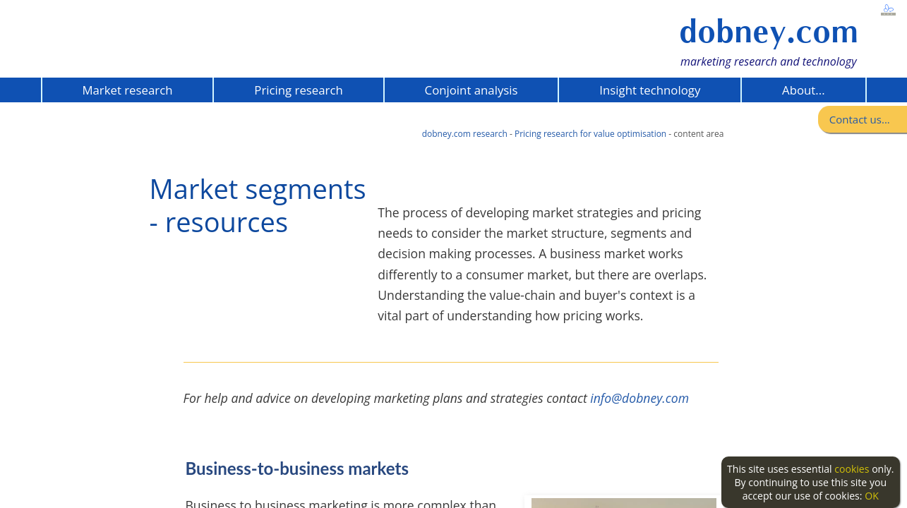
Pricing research (298, 90)
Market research (127, 90)
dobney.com (768, 31)
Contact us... (859, 119)
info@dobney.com (639, 397)
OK (872, 495)
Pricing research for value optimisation (590, 134)
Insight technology (649, 90)
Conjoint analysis (471, 90)
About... (803, 90)
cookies (851, 469)
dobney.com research (464, 134)
